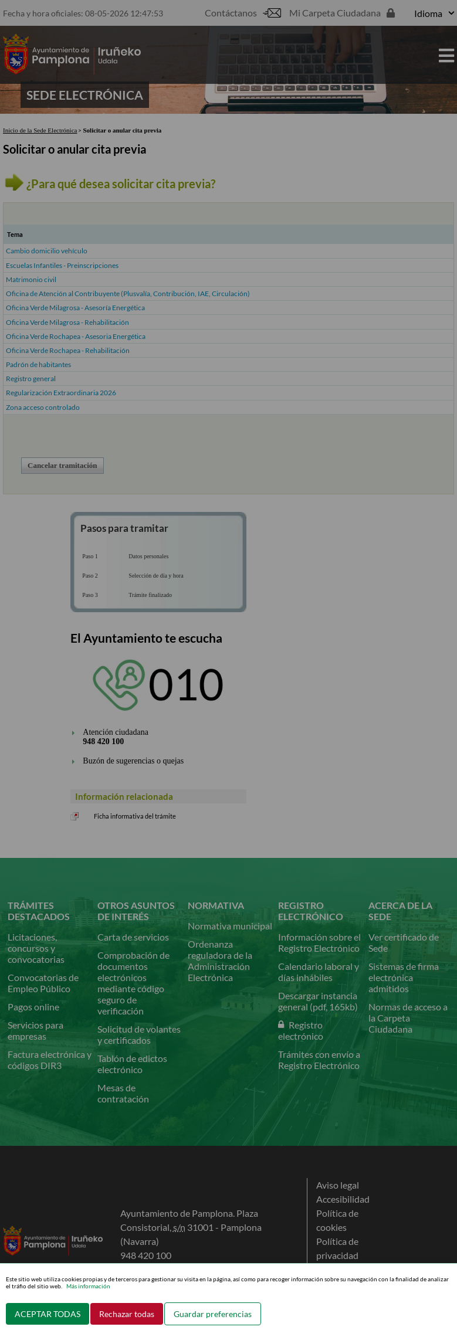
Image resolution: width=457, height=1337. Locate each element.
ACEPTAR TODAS (47, 1314)
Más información (88, 1286)
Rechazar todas (126, 1314)
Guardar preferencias (213, 1314)
